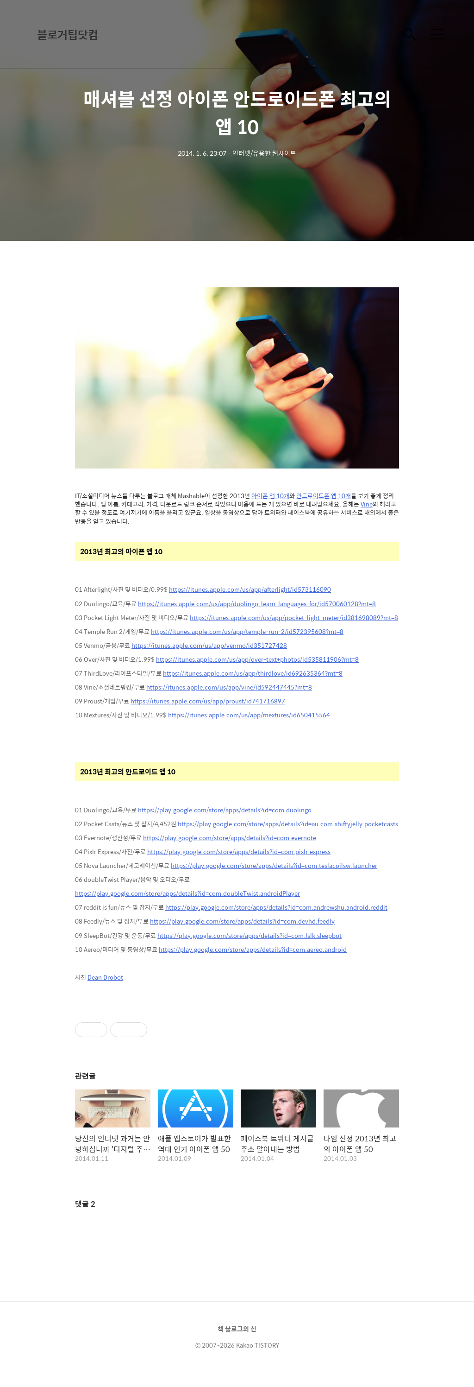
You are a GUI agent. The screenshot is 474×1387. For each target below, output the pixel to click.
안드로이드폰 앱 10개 (323, 495)
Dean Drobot (105, 977)
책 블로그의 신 (237, 1329)
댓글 (85, 1204)
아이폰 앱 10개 (270, 495)
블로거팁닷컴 (67, 34)
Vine (367, 503)
